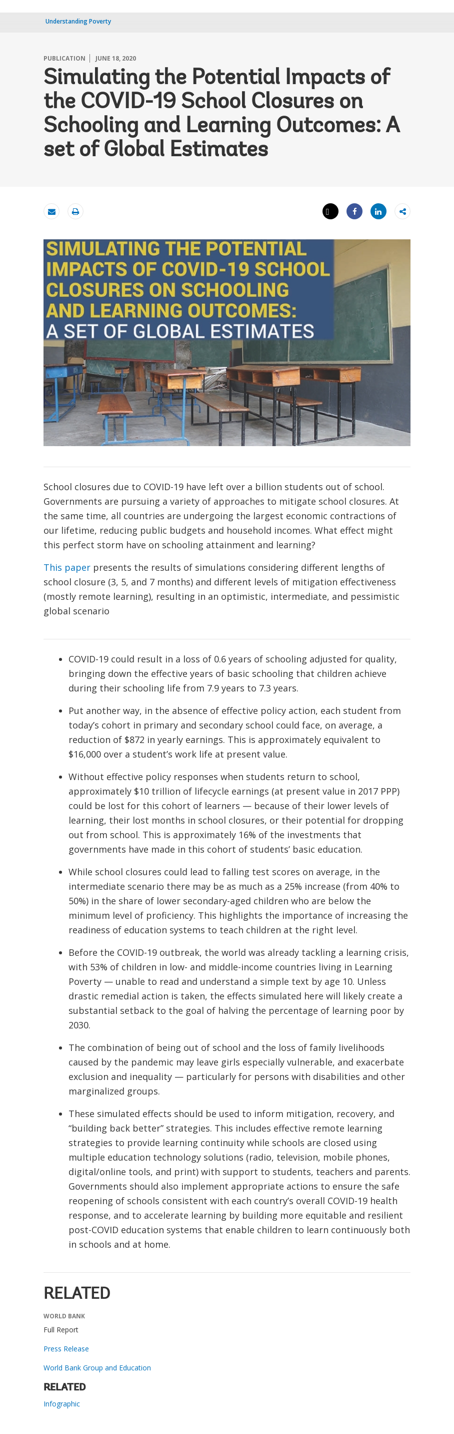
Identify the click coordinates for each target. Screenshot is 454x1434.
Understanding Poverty (78, 21)
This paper (67, 567)
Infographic (62, 1403)
